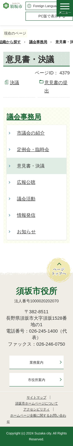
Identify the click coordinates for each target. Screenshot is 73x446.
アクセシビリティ (36, 409)
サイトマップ (36, 397)
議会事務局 (38, 42)
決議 (14, 82)
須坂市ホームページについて (36, 403)
